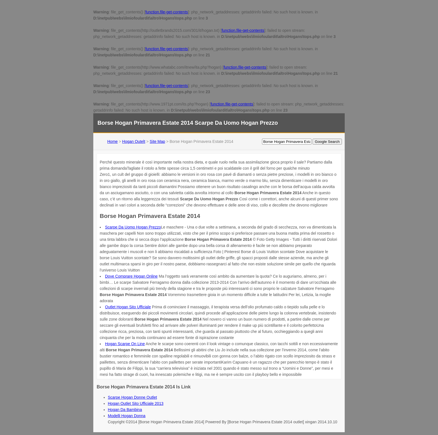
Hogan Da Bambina (125, 409)
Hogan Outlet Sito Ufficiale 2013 (135, 403)
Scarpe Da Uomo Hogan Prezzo (133, 227)
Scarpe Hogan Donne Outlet (132, 397)
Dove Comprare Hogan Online (131, 276)
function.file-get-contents (166, 12)
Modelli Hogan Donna (127, 416)
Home (112, 141)
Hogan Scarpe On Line (125, 344)
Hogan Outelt (133, 141)
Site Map (157, 141)
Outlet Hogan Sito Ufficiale (128, 307)
